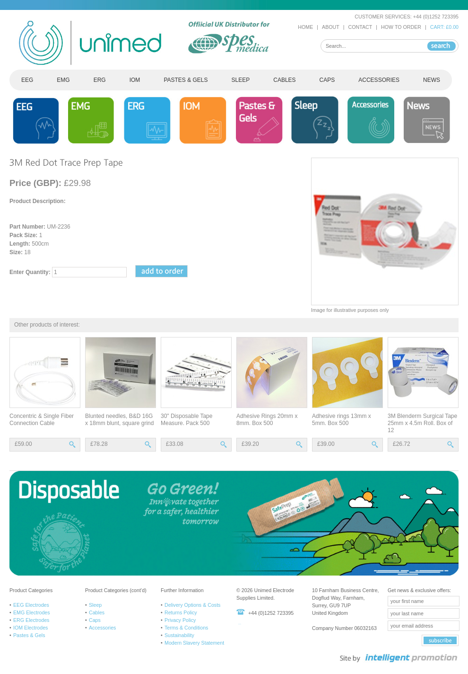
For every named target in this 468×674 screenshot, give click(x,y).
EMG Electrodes (31, 612)
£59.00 (23, 444)
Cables (96, 612)
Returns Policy (181, 612)
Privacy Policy (180, 620)
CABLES (284, 80)
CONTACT (360, 27)
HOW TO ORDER (401, 27)
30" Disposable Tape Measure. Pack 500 (186, 419)
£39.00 (326, 444)
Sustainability (179, 635)
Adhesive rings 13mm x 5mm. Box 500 (341, 419)
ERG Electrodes (31, 620)
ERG (100, 80)
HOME (305, 27)
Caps (95, 620)
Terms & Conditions (186, 627)
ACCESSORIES (378, 80)
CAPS (327, 80)
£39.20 (250, 444)
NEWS (431, 80)
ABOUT (330, 27)
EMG (63, 80)
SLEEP (241, 80)
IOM (135, 80)
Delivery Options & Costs (192, 605)
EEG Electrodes (31, 605)
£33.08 (174, 444)
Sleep (95, 605)
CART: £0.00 (444, 27)
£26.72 (401, 444)
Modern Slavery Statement (194, 643)
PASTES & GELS (186, 80)
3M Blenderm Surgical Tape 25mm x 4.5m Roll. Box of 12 (422, 423)
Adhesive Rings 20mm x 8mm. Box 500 (266, 419)
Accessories (102, 627)
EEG (27, 80)
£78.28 (99, 444)
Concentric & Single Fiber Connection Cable (41, 419)
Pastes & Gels (29, 635)
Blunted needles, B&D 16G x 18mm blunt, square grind (119, 419)
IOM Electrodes (30, 627)
